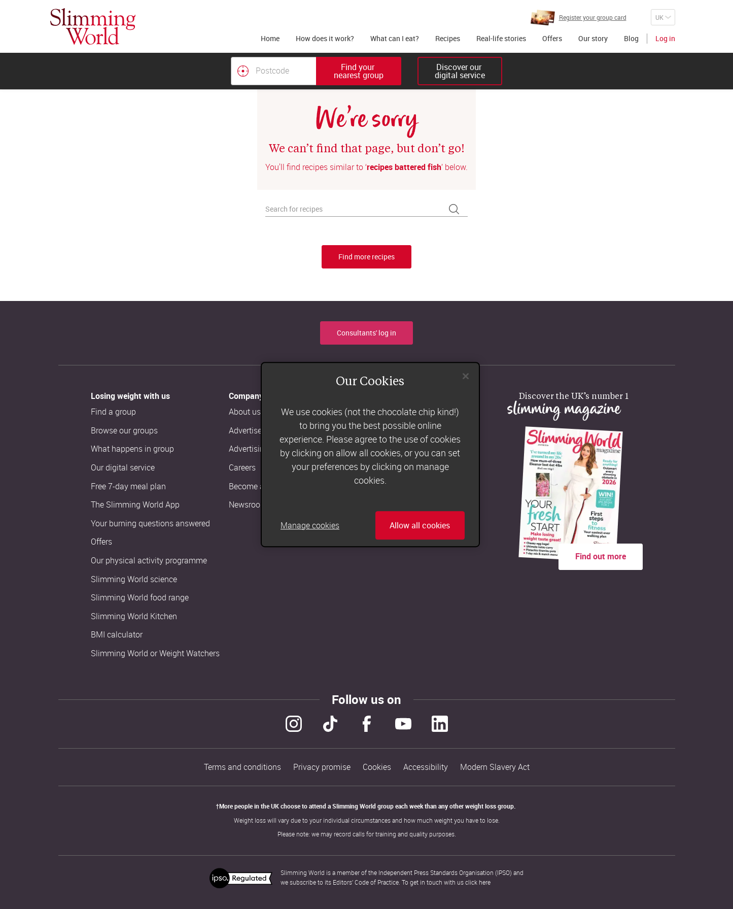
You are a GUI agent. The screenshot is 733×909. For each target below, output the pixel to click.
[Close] (466, 376)
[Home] (92, 26)
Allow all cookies (420, 525)
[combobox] (316, 71)
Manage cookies (310, 525)
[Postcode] (273, 71)
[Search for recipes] (366, 209)
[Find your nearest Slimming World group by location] (243, 71)
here (485, 882)
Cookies (377, 767)
